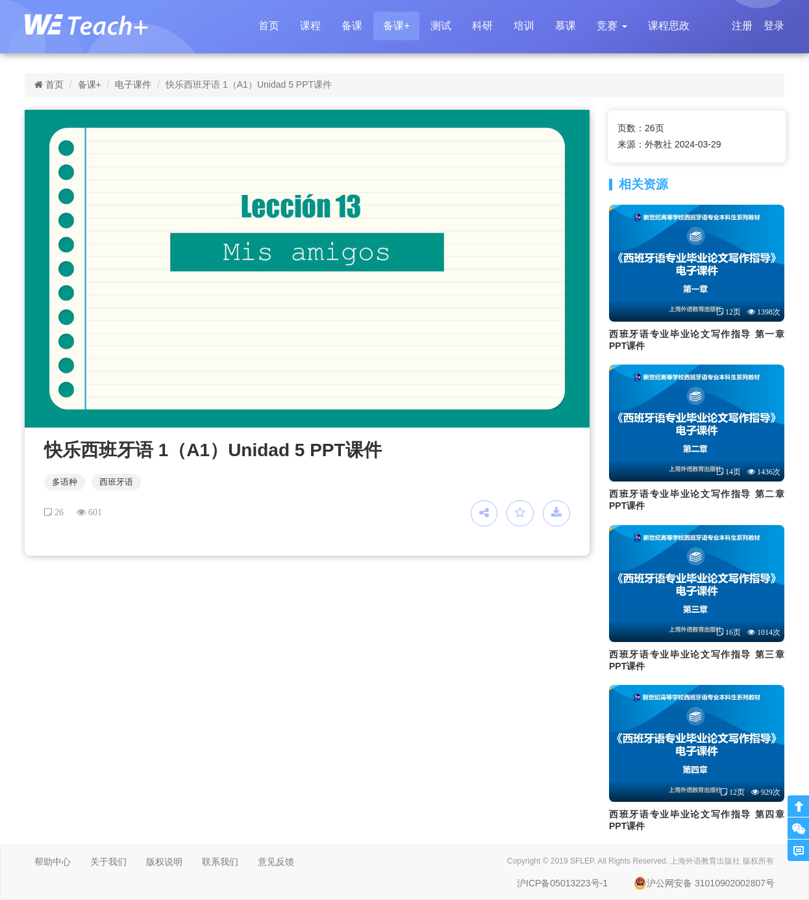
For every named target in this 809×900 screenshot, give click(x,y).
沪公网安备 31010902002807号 (704, 883)
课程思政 (669, 25)
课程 (310, 25)
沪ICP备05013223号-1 (562, 883)
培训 (524, 25)
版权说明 (164, 861)
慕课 (565, 25)
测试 (440, 25)
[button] (611, 26)
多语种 (64, 482)
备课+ (396, 25)
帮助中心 (52, 861)
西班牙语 (116, 482)
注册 (742, 25)
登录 (774, 25)
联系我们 (220, 861)
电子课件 (133, 84)
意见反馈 (276, 861)
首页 (268, 25)
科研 (482, 25)
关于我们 (108, 861)
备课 (352, 25)
